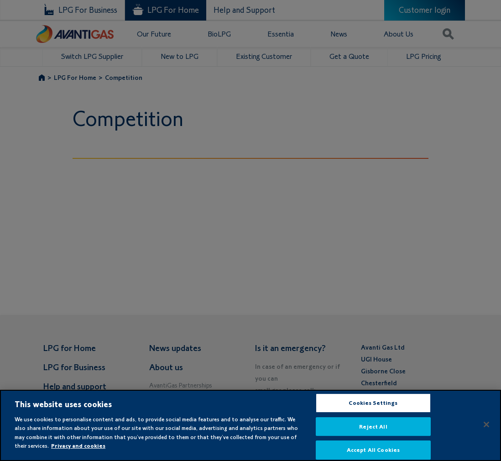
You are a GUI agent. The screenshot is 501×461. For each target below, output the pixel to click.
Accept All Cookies (373, 449)
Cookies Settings (373, 402)
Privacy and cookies (78, 445)
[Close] (486, 424)
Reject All (373, 426)
